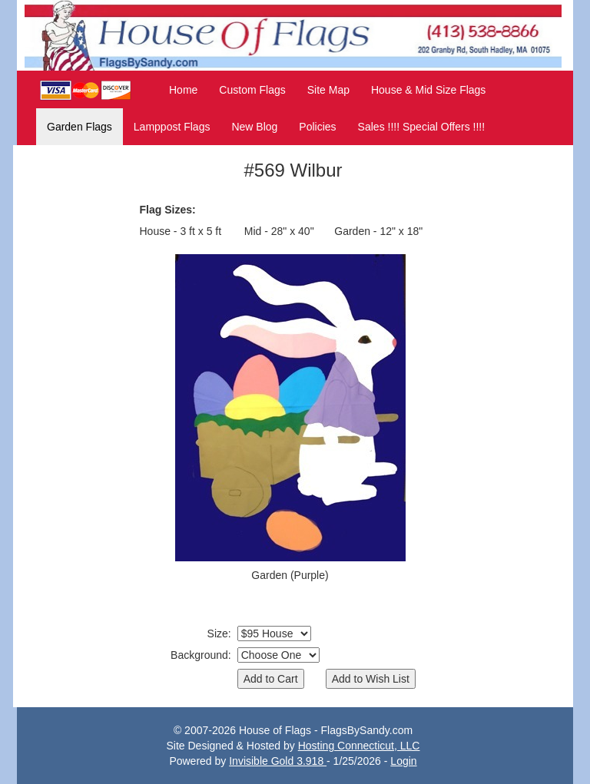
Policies (317, 127)
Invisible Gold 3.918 (277, 761)
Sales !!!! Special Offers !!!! (421, 127)
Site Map (328, 90)
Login (403, 761)
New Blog (254, 127)
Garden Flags (79, 127)
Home (183, 90)
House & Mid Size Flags (428, 90)
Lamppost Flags (172, 127)
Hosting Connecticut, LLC (359, 745)
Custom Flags (252, 90)
